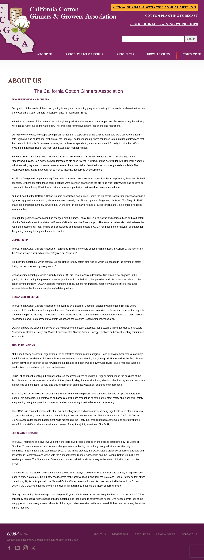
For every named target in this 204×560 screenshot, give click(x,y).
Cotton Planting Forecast (171, 16)
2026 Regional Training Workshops (164, 24)
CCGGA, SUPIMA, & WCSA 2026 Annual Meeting (154, 7)
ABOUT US (45, 54)
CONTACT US (192, 54)
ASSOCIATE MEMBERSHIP (84, 54)
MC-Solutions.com (40, 539)
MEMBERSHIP (120, 534)
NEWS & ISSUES (158, 54)
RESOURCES (125, 54)
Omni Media (71, 539)
